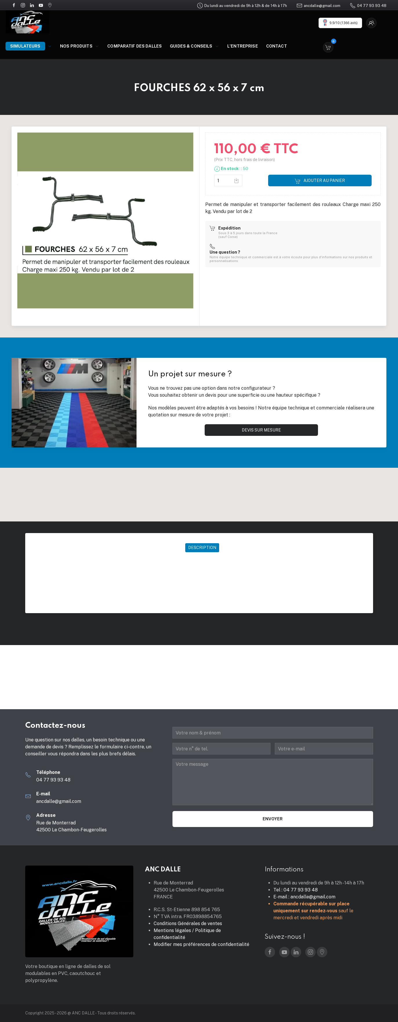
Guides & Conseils (194, 46)
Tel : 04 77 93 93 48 (295, 890)
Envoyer (273, 819)
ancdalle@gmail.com (318, 5)
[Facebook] (14, 5)
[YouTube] (41, 5)
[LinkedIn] (32, 5)
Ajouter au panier (320, 181)
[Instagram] (23, 5)
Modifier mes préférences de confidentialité (201, 944)
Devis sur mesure (261, 430)
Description (202, 547)
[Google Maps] (50, 5)
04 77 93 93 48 (368, 5)
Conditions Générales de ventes (188, 923)
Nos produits (79, 46)
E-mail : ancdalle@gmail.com (304, 897)
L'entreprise (242, 46)
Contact (276, 46)
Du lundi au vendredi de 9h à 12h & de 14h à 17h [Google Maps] (242, 5)
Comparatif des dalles (134, 46)
